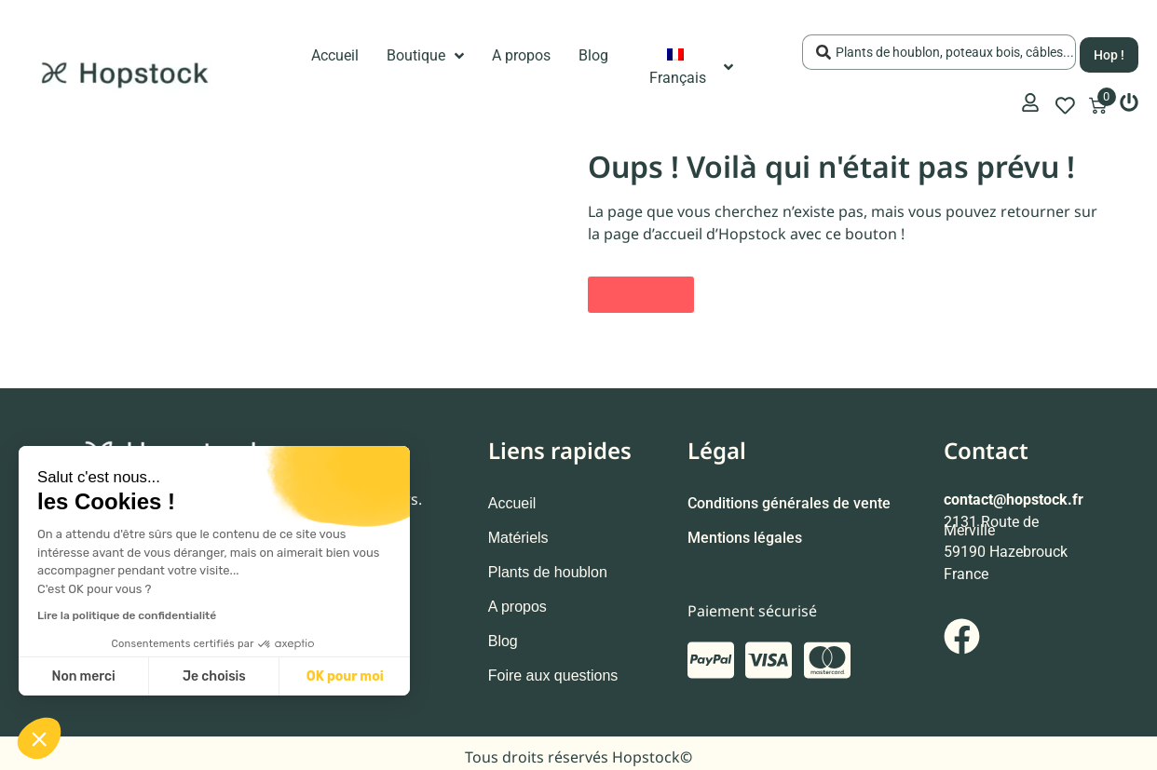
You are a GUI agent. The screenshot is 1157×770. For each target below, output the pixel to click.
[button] (39, 738)
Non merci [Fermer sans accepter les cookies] (83, 676)
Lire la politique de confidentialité (126, 615)
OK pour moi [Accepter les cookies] (345, 676)
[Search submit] (1109, 49)
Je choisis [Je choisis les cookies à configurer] (214, 676)
